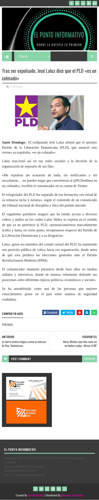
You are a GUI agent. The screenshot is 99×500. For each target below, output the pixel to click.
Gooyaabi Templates (72, 495)
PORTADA (16, 86)
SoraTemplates (36, 495)
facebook (89, 359)
